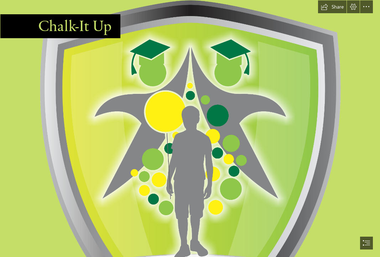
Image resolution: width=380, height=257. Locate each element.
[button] (332, 6)
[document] (190, 128)
